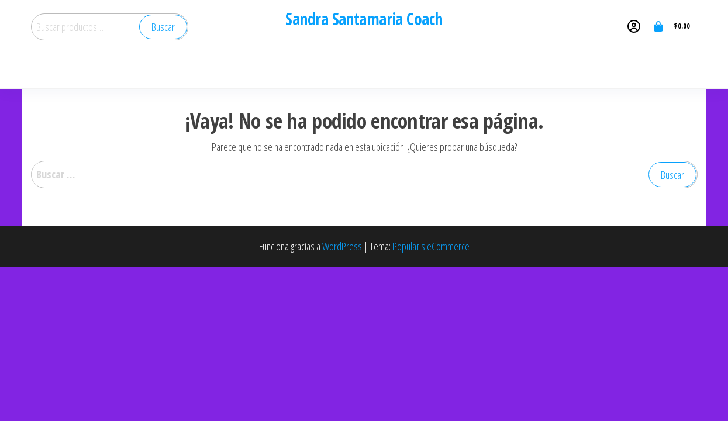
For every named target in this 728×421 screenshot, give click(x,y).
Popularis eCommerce (431, 246)
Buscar (163, 27)
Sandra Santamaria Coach (363, 19)
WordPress (342, 246)
